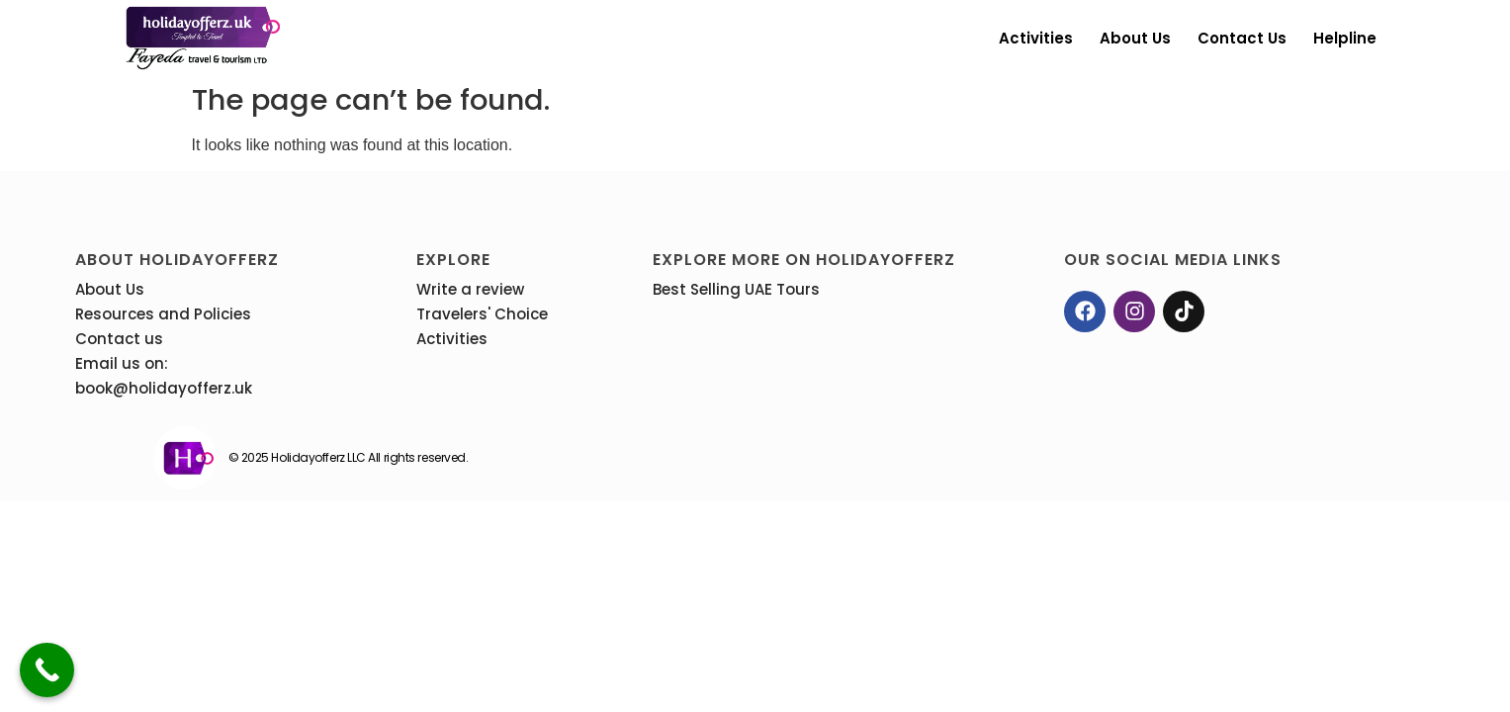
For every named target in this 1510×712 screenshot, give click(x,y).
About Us (1135, 38)
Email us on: (121, 363)
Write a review (470, 289)
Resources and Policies (163, 314)
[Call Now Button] (47, 670)
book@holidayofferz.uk (163, 388)
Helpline (1345, 38)
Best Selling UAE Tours (736, 289)
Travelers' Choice (482, 314)
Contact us (1242, 38)
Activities (1036, 38)
